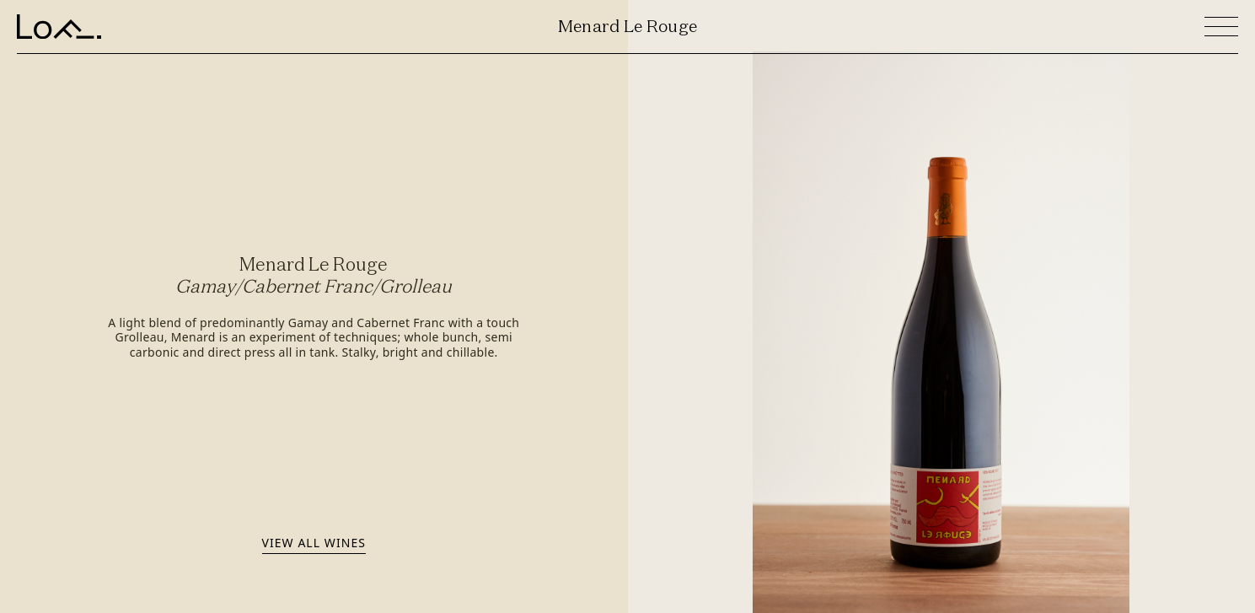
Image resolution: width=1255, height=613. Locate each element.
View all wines (314, 543)
